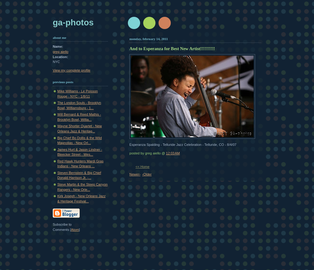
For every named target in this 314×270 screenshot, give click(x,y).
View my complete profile (71, 70)
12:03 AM (173, 153)
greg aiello (60, 52)
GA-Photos (73, 22)
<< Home (142, 166)
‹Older (147, 174)
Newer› (134, 174)
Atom (75, 229)
